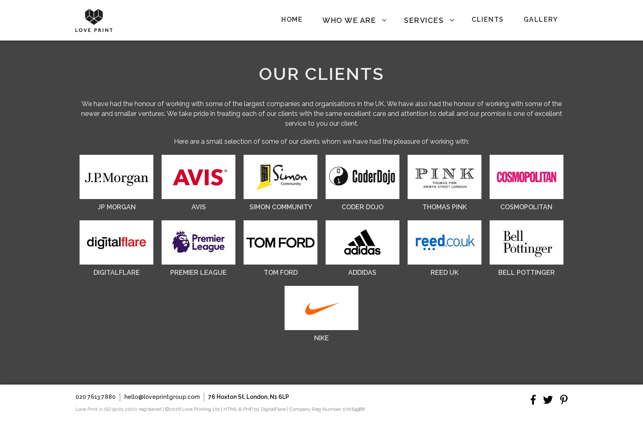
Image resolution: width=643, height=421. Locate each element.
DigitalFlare (273, 409)
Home (292, 19)
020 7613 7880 (95, 397)
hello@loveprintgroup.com (162, 397)
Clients (488, 19)
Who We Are (349, 20)
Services (424, 20)
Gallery (541, 19)
